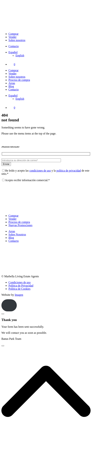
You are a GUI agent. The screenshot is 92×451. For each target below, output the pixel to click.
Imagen (19, 294)
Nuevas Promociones (20, 225)
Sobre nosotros (16, 40)
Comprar (13, 33)
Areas (11, 83)
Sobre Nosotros (17, 234)
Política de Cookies (19, 288)
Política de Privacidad (20, 285)
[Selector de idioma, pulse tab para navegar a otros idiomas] (13, 52)
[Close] (2, 313)
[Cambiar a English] (20, 55)
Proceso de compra (19, 79)
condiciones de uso (40, 170)
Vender (12, 36)
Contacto (13, 46)
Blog (11, 86)
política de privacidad (68, 170)
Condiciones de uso (19, 282)
